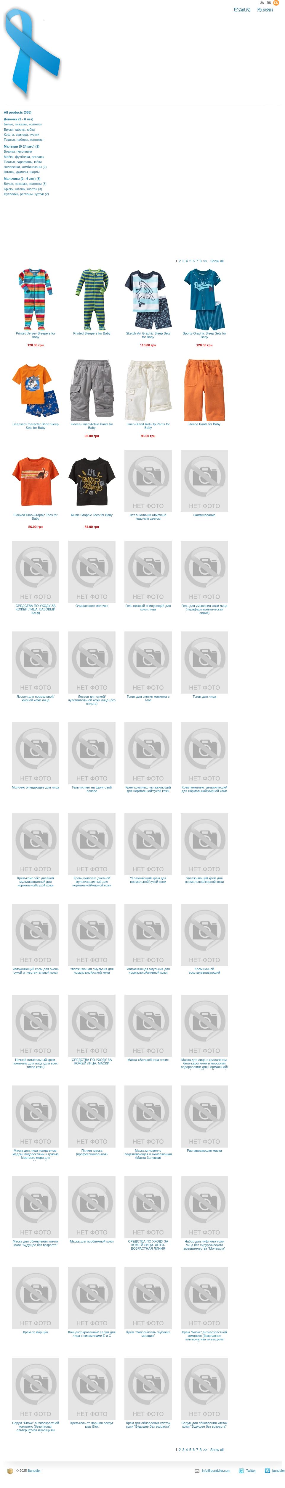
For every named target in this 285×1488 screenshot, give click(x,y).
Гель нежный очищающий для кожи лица (148, 607)
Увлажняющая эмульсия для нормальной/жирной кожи (148, 970)
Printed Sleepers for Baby (91, 333)
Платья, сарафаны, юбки (23, 162)
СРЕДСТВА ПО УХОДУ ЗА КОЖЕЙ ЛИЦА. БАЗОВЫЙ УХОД (35, 609)
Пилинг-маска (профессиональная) (92, 1152)
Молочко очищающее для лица (35, 787)
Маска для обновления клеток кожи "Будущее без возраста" (35, 1243)
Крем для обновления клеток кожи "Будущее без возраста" (148, 1424)
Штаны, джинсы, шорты (21, 172)
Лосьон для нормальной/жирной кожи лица (35, 698)
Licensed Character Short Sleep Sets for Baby (35, 425)
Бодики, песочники (18, 151)
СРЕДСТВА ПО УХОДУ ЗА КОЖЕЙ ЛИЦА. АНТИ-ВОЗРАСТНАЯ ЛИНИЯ (148, 1245)
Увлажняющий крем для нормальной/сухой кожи (148, 879)
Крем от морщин (35, 1332)
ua (262, 2)
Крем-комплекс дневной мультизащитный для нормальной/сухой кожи (35, 881)
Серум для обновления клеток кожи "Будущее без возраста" (205, 1424)
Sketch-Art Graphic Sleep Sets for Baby (148, 335)
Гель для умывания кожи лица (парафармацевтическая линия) (204, 609)
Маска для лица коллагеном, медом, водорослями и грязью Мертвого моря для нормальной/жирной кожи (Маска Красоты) (36, 1158)
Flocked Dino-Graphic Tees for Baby (35, 516)
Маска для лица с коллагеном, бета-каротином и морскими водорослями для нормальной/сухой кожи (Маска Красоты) (204, 1065)
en (276, 2)
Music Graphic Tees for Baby (92, 515)
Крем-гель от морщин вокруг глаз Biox (92, 1424)
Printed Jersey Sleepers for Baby (35, 335)
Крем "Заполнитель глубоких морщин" (148, 1333)
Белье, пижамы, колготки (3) (25, 183)
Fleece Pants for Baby (204, 424)
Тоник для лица (204, 696)
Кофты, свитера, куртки (21, 134)
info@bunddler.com (216, 1470)
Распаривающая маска (204, 1150)
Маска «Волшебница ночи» (148, 1060)
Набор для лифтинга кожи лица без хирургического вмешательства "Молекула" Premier (204, 1247)
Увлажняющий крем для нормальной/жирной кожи (204, 879)
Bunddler (34, 1470)
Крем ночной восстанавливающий (204, 970)
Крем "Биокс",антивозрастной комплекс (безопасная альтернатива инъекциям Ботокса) (204, 1337)
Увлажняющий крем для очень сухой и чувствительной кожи (35, 970)
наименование (204, 515)
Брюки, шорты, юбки (19, 129)
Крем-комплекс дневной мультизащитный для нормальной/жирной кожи (92, 881)
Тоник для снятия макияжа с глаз (148, 698)
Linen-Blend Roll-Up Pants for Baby (148, 425)
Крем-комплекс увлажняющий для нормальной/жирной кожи (204, 789)
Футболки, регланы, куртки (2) (26, 194)
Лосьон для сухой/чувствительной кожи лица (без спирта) (92, 700)
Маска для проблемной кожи (92, 1241)
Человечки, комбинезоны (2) (25, 167)
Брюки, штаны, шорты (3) (23, 189)
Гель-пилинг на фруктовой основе (92, 789)
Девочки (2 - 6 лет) (18, 119)
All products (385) (17, 112)
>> (205, 261)
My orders (265, 9)
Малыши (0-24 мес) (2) (21, 146)
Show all (217, 261)
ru (269, 2)
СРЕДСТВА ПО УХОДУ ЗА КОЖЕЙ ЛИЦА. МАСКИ (92, 1061)
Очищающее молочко (92, 606)
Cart (244, 9)
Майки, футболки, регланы (24, 157)
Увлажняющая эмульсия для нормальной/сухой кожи (91, 970)
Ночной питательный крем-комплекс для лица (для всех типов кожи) (36, 1063)
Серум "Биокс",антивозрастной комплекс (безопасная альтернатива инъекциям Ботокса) (35, 1428)
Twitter (251, 1470)
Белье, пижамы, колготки (22, 124)
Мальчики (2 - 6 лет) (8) (22, 178)
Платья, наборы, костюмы (23, 139)
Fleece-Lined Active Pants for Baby (92, 425)
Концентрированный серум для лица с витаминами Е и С (92, 1333)
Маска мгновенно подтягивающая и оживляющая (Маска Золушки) (148, 1154)
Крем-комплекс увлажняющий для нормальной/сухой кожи (148, 789)
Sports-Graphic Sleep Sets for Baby (204, 335)
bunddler (278, 1470)
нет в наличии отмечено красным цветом (148, 516)
